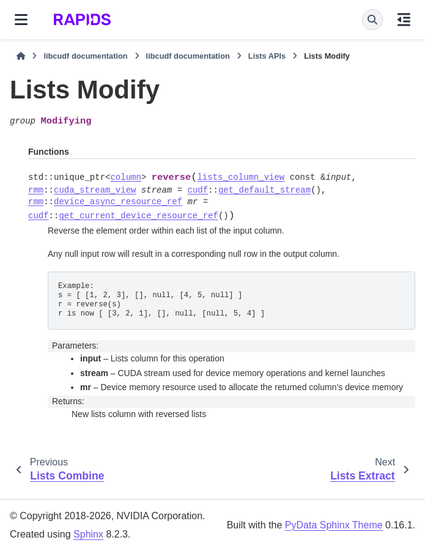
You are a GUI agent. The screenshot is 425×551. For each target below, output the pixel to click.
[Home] (21, 56)
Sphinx (88, 534)
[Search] (372, 19)
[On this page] (404, 19)
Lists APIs (267, 56)
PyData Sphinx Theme (334, 525)
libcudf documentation (85, 56)
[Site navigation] (21, 19)
